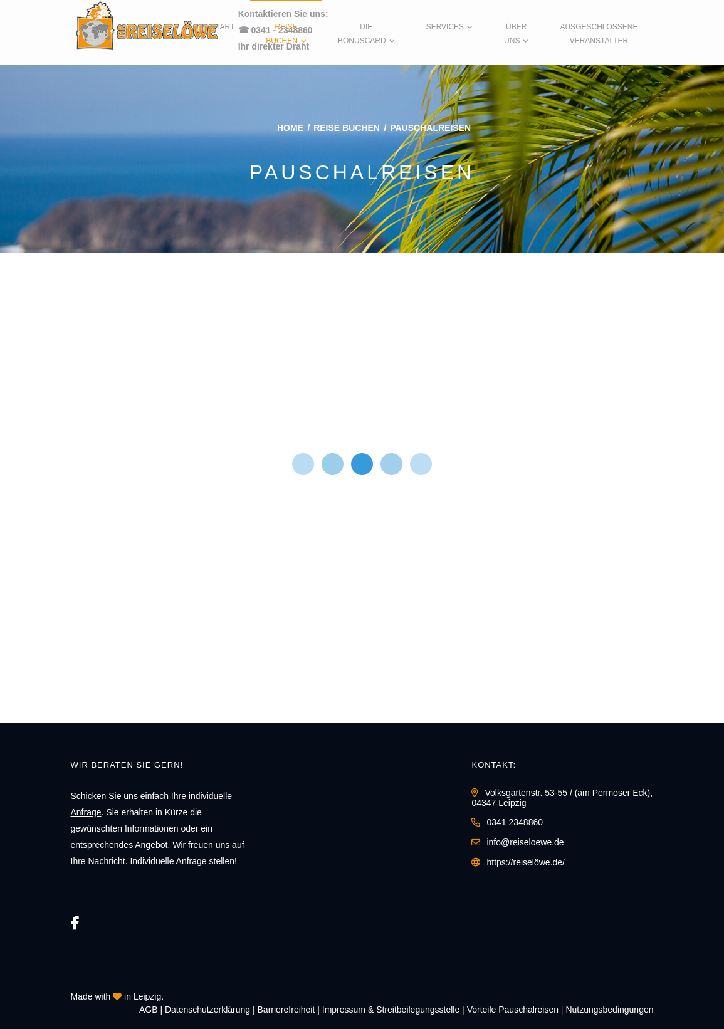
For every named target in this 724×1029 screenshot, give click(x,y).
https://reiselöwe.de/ (525, 862)
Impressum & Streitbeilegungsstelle (390, 1010)
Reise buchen (282, 34)
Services (445, 27)
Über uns (515, 34)
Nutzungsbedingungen (609, 1010)
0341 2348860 (514, 822)
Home (290, 128)
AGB (148, 1010)
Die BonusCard (362, 34)
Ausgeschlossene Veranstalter (598, 34)
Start (222, 27)
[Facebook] (75, 923)
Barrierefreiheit (286, 1010)
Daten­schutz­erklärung (207, 1010)
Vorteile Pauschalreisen (513, 1010)
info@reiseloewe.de (525, 842)
